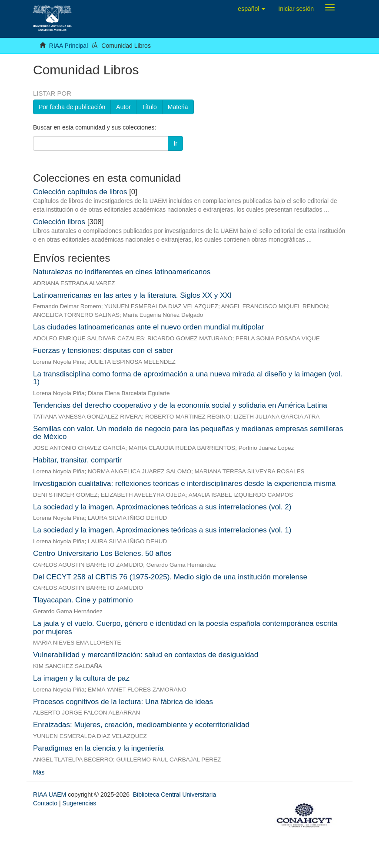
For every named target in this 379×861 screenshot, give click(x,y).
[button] (251, 8)
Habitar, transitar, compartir (77, 460)
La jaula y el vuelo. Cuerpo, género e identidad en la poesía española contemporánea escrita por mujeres (185, 627)
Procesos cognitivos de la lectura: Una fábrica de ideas (123, 702)
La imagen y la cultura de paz (81, 678)
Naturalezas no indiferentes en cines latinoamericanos (121, 272)
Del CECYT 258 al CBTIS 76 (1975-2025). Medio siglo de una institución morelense (170, 577)
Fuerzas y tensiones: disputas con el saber (103, 350)
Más (38, 772)
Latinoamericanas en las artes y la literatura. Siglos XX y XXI (132, 295)
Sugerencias (79, 803)
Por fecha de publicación (72, 106)
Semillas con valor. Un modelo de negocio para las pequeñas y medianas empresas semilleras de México (188, 433)
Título (149, 106)
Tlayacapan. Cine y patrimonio (83, 600)
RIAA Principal (68, 45)
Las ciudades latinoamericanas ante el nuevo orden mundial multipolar (148, 327)
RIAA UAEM (50, 794)
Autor (123, 106)
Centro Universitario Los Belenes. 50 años (102, 553)
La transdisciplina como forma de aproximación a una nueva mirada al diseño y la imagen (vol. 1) (187, 378)
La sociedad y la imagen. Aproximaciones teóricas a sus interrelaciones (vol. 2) (162, 507)
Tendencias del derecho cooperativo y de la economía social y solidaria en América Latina (180, 405)
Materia (178, 106)
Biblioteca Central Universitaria (174, 794)
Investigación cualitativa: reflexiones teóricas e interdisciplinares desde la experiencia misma (184, 483)
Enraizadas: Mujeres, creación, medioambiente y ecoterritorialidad (141, 725)
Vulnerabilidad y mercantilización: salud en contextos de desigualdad (145, 655)
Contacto (45, 803)
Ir (175, 143)
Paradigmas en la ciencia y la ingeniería (98, 748)
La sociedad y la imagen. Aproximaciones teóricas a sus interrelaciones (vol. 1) (162, 530)
